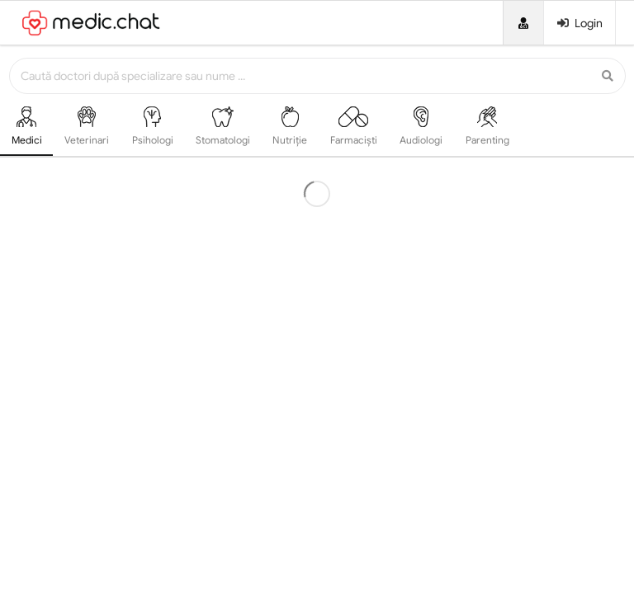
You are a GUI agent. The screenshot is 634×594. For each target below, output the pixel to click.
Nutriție (289, 126)
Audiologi (421, 126)
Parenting (487, 126)
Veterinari (86, 126)
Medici (27, 126)
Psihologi (152, 126)
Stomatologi (223, 126)
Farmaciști (353, 126)
